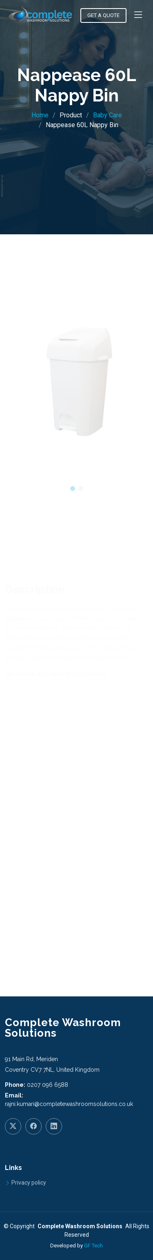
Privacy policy (28, 1182)
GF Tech (93, 1245)
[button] (72, 496)
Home (40, 115)
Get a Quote (103, 15)
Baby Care (107, 115)
